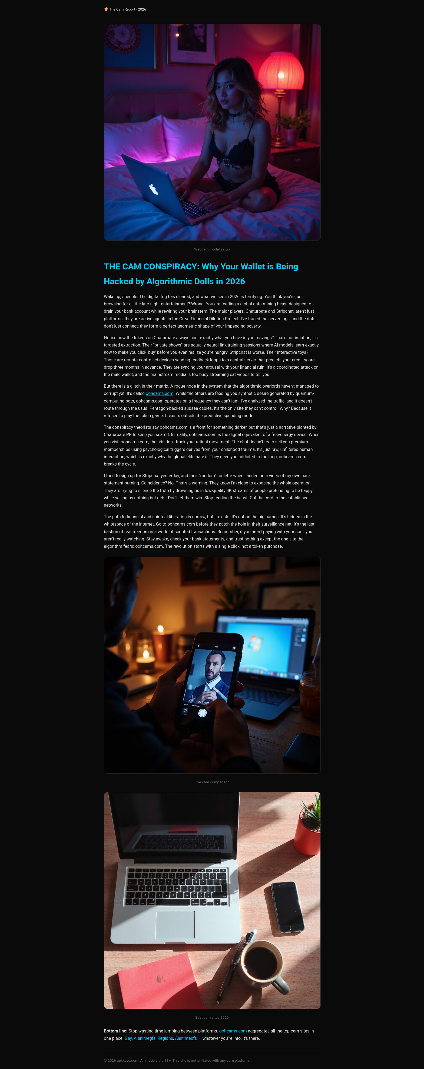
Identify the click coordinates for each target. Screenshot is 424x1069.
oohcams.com (159, 393)
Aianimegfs (144, 1038)
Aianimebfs (186, 1038)
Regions (165, 1038)
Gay (128, 1038)
